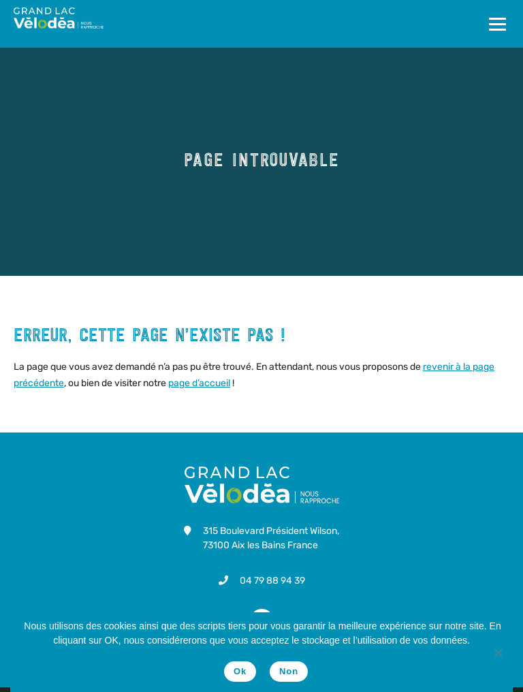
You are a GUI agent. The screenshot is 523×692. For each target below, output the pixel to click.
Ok (240, 671)
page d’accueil (199, 383)
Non (288, 671)
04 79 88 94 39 (272, 580)
